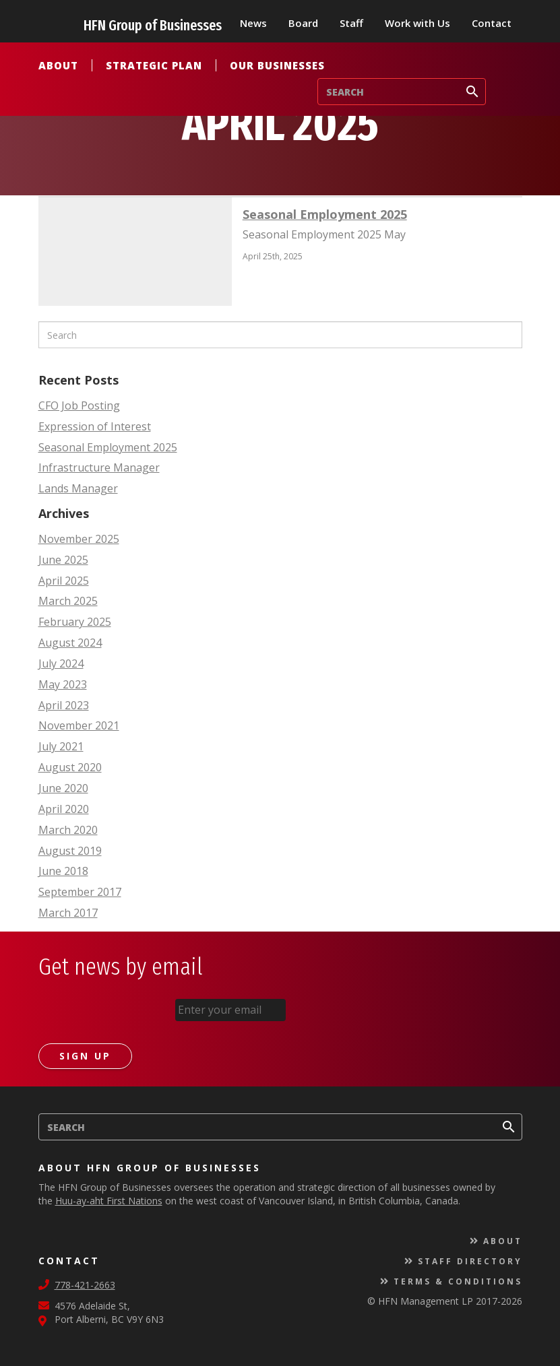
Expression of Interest (94, 426)
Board (303, 23)
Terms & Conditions (458, 1281)
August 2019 (70, 850)
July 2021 (61, 746)
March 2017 (68, 912)
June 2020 (63, 788)
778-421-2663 (85, 1284)
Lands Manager (78, 488)
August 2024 (70, 642)
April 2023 (63, 705)
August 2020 (70, 767)
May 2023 (62, 684)
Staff (351, 23)
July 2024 (61, 663)
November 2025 (78, 538)
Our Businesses (277, 65)
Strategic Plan (154, 65)
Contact (491, 23)
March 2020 (68, 829)
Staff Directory (470, 1260)
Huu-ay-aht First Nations (108, 1200)
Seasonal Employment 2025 (107, 447)
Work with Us (417, 23)
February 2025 (74, 621)
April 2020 (63, 809)
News (253, 23)
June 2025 (63, 559)
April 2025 (63, 580)
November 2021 (78, 725)
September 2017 (79, 891)
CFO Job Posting (79, 405)
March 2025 (68, 600)
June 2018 (63, 871)
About (58, 65)
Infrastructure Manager (99, 467)
